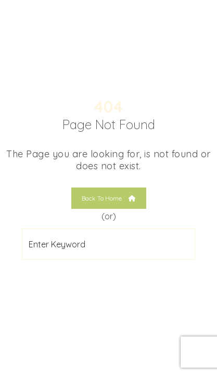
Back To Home (109, 198)
